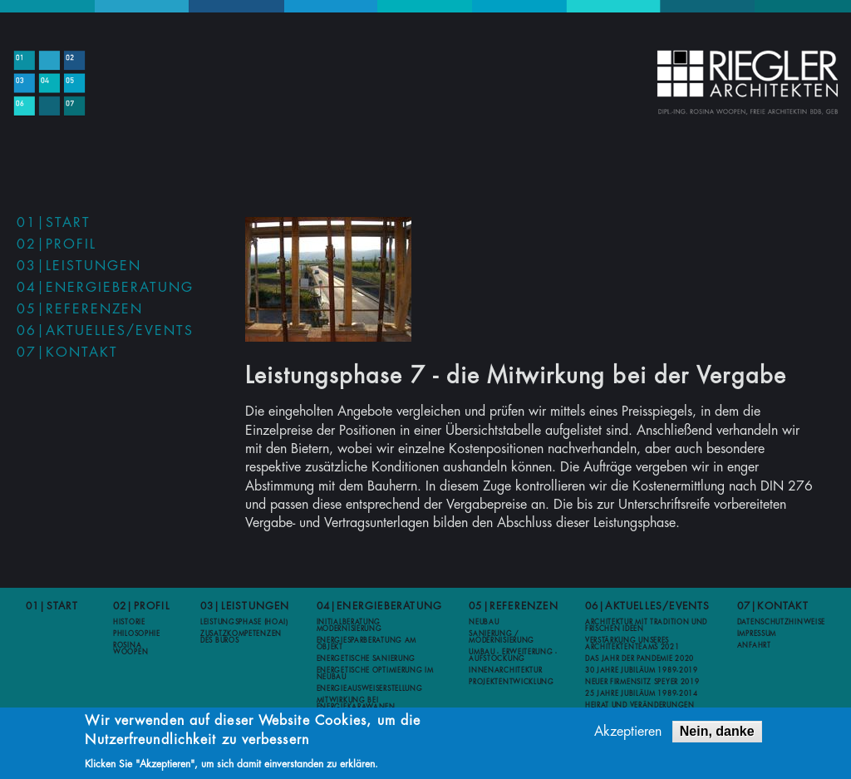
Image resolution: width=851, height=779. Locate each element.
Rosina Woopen (130, 648)
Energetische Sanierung (366, 658)
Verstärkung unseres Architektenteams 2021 (632, 643)
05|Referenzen (80, 309)
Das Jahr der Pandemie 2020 (639, 658)
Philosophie (136, 633)
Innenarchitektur (505, 670)
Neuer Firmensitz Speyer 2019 (642, 681)
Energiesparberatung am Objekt (366, 643)
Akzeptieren (628, 733)
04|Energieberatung (105, 287)
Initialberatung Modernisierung (349, 625)
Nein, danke (717, 733)
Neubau (484, 622)
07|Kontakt (67, 352)
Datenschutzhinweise (781, 622)
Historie (129, 622)
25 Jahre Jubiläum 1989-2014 (641, 693)
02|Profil (56, 244)
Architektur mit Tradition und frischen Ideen (646, 625)
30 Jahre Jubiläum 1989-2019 (641, 670)
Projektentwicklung (511, 681)
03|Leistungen (79, 266)
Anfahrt (754, 645)
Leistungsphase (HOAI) (244, 622)
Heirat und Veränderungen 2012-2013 (640, 708)
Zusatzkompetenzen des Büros (241, 636)
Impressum (756, 633)
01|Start (54, 222)
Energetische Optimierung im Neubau (375, 673)
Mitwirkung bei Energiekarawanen (356, 703)
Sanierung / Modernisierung (501, 636)
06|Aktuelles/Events (105, 331)
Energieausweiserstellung (370, 688)
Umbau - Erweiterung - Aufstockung (513, 655)
